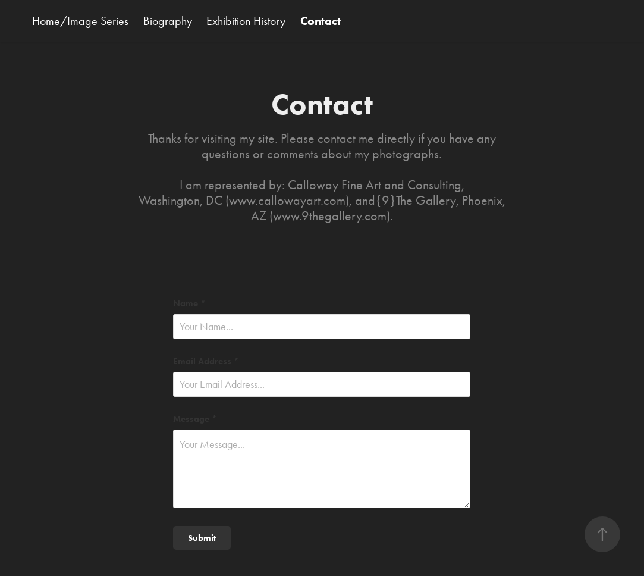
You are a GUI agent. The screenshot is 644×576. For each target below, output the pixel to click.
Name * (189, 303)
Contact (320, 21)
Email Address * (206, 361)
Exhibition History (245, 21)
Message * (195, 419)
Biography (167, 21)
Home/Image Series (80, 21)
